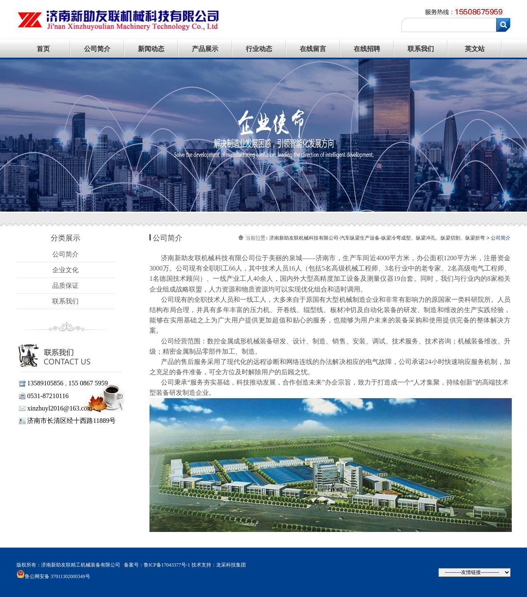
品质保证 (65, 285)
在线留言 (313, 48)
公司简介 (97, 48)
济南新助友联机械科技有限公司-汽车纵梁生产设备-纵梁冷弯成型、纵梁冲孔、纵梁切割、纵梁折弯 (377, 238)
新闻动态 (151, 48)
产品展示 (205, 48)
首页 (43, 48)
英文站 (475, 48)
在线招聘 (367, 48)
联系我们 (421, 48)
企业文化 (65, 269)
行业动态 (259, 48)
